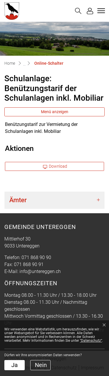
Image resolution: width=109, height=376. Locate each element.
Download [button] (55, 166)
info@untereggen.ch (40, 271)
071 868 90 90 (36, 257)
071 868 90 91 (29, 264)
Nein (41, 364)
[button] (78, 11)
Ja (14, 364)
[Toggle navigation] (100, 11)
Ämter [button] (18, 200)
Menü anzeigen (54, 111)
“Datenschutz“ (91, 341)
